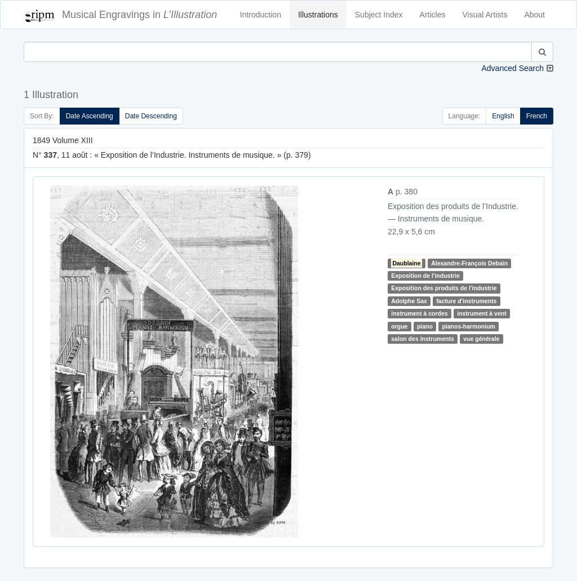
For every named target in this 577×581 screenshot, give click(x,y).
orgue (399, 326)
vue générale (481, 338)
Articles (433, 14)
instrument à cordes (419, 313)
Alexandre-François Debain (469, 263)
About (534, 14)
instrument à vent (482, 313)
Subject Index (379, 14)
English (503, 116)
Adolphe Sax (409, 301)
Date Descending (151, 116)
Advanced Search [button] (512, 68)
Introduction (260, 14)
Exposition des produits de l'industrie (443, 288)
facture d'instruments (466, 301)
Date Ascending (89, 116)
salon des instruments (422, 338)
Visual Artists (485, 14)
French (536, 116)
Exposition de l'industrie (425, 275)
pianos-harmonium (468, 326)
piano (425, 326)
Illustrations (318, 14)
